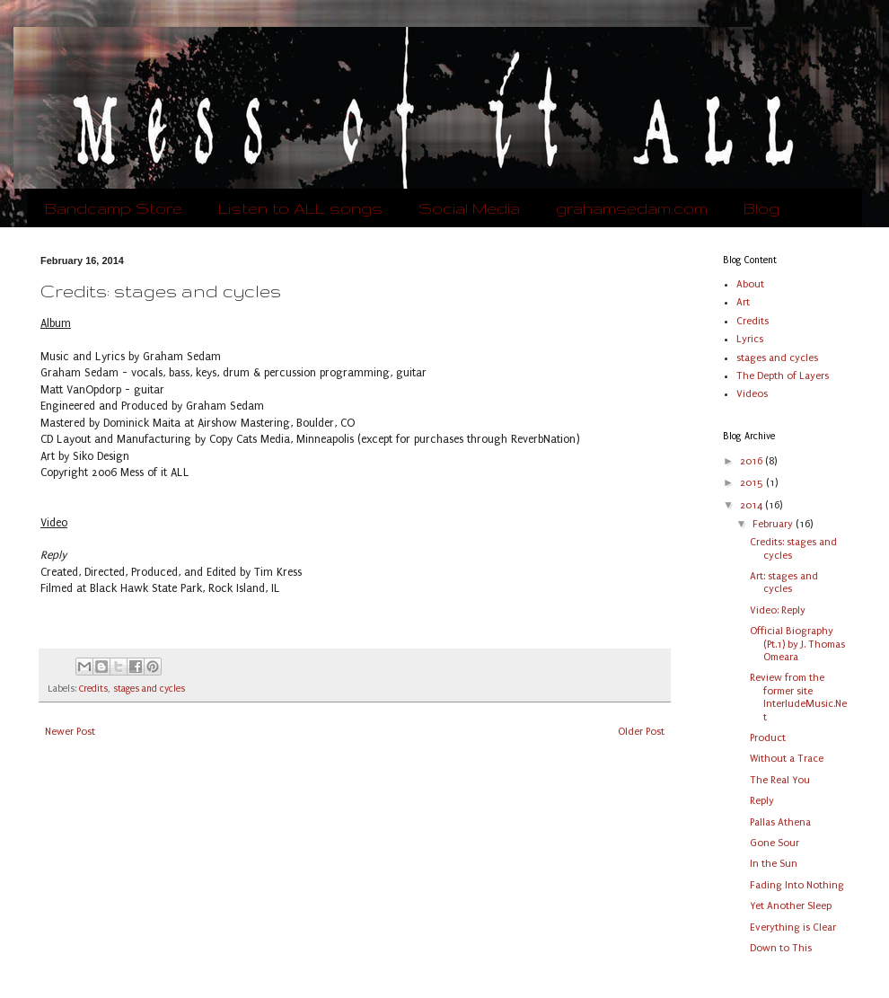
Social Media (469, 207)
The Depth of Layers (782, 376)
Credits (93, 689)
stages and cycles (149, 689)
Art (743, 302)
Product (768, 738)
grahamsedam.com (632, 207)
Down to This (781, 948)
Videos (752, 394)
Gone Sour (774, 843)
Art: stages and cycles (784, 582)
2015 (753, 483)
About (750, 284)
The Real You (780, 780)
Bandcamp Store (113, 207)
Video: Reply (777, 610)
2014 (752, 505)
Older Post (641, 731)
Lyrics (749, 339)
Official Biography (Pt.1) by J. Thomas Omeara (797, 644)
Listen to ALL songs (300, 207)
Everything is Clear (793, 927)
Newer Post (70, 731)
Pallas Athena (780, 822)
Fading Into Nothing (797, 885)
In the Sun (773, 864)
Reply (762, 801)
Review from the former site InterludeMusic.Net (798, 697)
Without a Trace (786, 758)
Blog (761, 207)
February (774, 524)
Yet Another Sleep (791, 906)
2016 (752, 461)
